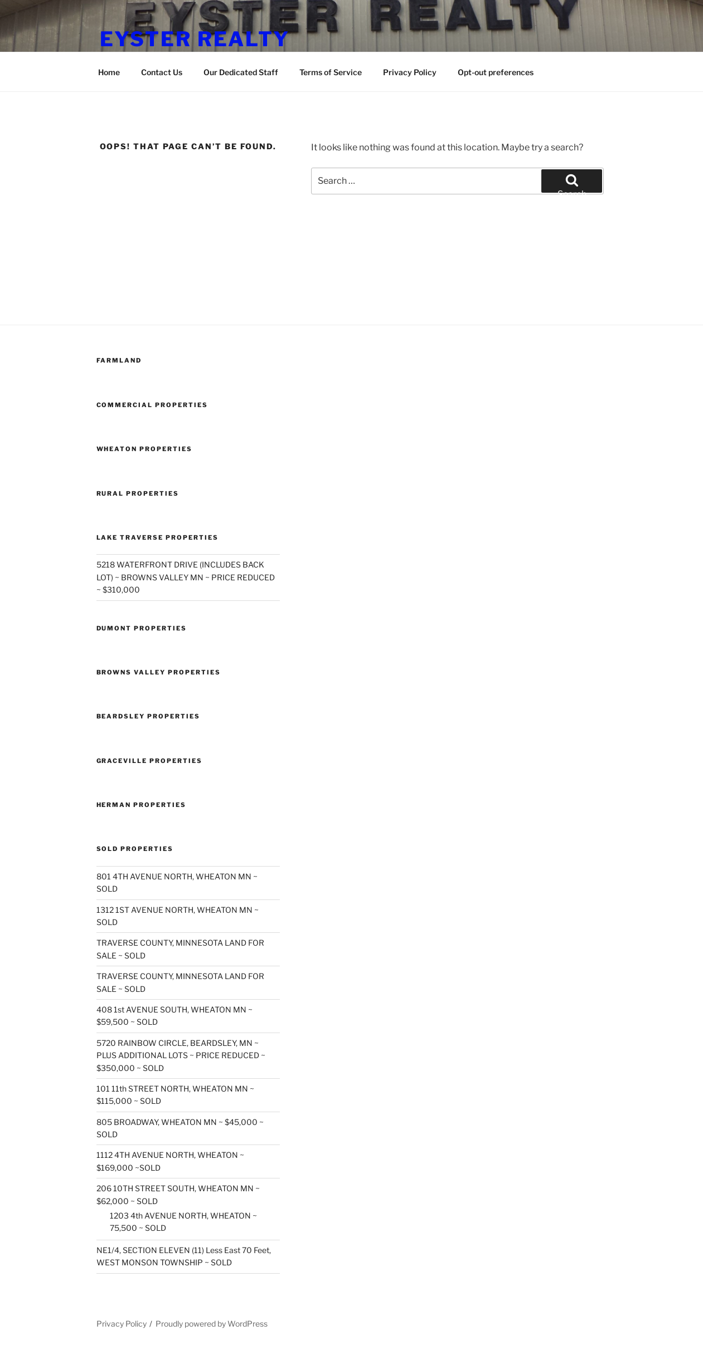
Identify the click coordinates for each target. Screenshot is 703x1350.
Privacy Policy (410, 72)
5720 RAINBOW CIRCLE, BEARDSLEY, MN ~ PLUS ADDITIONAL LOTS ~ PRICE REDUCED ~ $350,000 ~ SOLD (180, 1055)
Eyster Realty (195, 39)
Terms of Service (330, 72)
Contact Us (161, 72)
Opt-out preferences (496, 72)
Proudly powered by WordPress (212, 1323)
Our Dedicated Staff (240, 72)
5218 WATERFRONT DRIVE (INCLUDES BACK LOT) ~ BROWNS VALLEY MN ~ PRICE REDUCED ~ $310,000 (185, 577)
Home (109, 72)
